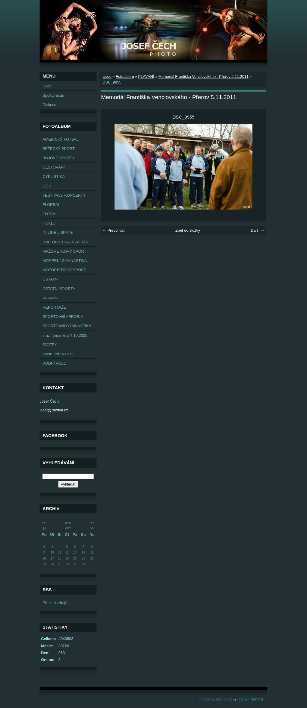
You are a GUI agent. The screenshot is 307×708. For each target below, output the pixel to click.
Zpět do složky (187, 230)
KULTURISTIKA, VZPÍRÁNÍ (66, 242)
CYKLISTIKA (54, 176)
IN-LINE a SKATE (58, 232)
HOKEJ (49, 223)
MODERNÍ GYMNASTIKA (65, 260)
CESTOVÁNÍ (54, 167)
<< (44, 522)
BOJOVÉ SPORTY (59, 158)
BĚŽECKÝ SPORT (59, 148)
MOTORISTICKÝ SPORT (64, 270)
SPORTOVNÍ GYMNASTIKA (67, 326)
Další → (257, 230)
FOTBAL (50, 214)
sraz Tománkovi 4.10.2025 (65, 335)
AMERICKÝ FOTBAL (61, 139)
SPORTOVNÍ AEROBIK (63, 316)
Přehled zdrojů (55, 603)
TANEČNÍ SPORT (58, 354)
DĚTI (47, 186)
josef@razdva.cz (54, 410)
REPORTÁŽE (54, 307)
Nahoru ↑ (258, 699)
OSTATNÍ (51, 279)
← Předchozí (114, 230)
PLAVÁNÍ (50, 298)
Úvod (47, 86)
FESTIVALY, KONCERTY (64, 195)
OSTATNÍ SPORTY (59, 288)
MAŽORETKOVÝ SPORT (64, 251)
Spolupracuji (53, 95)
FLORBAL (51, 204)
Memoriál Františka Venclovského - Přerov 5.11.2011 (203, 76)
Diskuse (49, 104)
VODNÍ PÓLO (55, 363)
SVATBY (50, 344)
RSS (243, 699)
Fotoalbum (125, 76)
